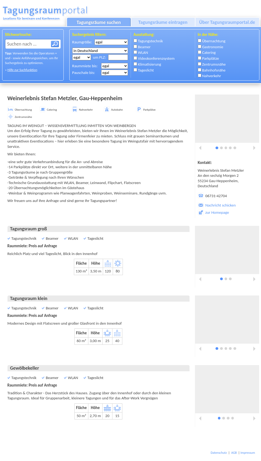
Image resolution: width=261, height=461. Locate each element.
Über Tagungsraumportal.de (227, 22)
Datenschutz (219, 453)
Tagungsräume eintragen (163, 22)
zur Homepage (213, 212)
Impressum (247, 453)
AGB (234, 453)
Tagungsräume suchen (99, 22)
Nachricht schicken (217, 205)
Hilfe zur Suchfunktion (22, 70)
